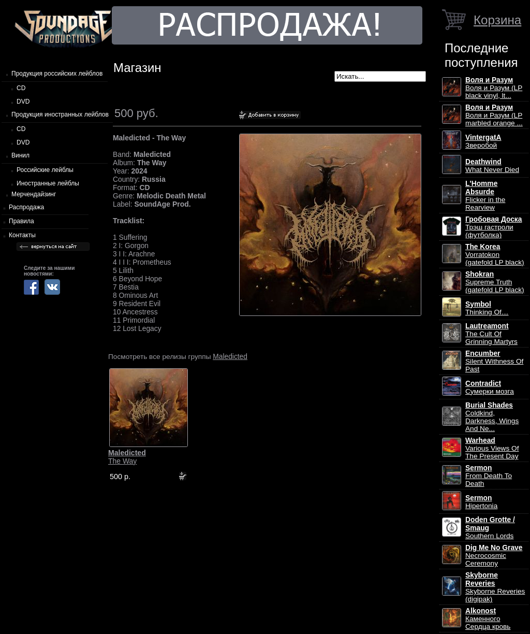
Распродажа (26, 207)
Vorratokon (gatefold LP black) (494, 254)
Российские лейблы (45, 170)
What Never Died (492, 166)
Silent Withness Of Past (494, 361)
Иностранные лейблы (48, 183)
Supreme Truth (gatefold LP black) (494, 282)
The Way (127, 457)
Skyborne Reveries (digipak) (495, 587)
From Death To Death (488, 475)
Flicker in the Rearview (485, 195)
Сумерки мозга (489, 387)
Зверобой (483, 141)
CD (21, 88)
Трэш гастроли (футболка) (493, 227)
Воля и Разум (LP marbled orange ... (494, 115)
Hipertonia (481, 502)
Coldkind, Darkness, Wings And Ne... (492, 417)
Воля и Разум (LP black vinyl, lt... (493, 87)
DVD (23, 101)
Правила (21, 221)
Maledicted (230, 356)
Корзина (497, 20)
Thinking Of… (487, 308)
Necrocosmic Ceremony (493, 555)
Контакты (22, 235)
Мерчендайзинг (33, 194)
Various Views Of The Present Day (492, 448)
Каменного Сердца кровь (487, 618)
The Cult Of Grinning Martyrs (491, 333)
